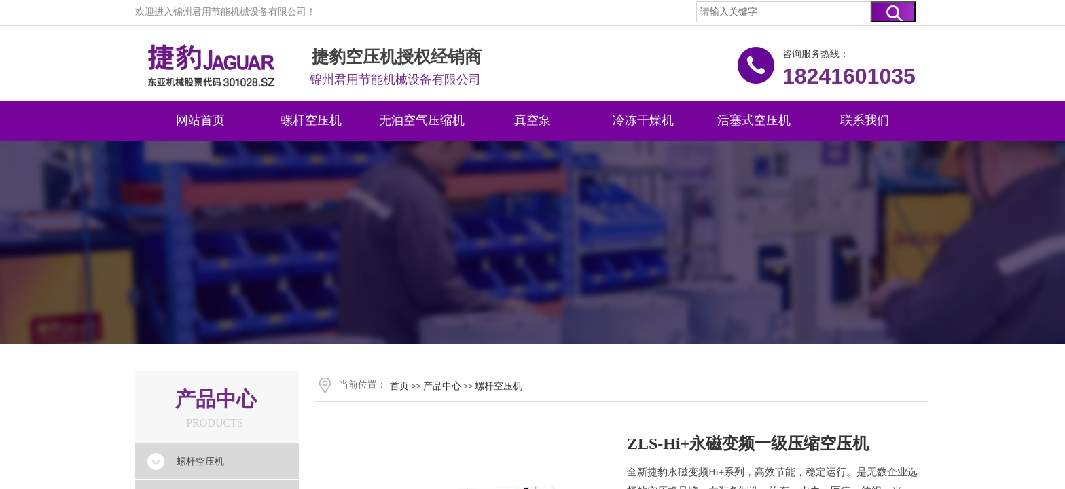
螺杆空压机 (498, 385)
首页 (399, 385)
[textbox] (783, 11)
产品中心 (442, 385)
